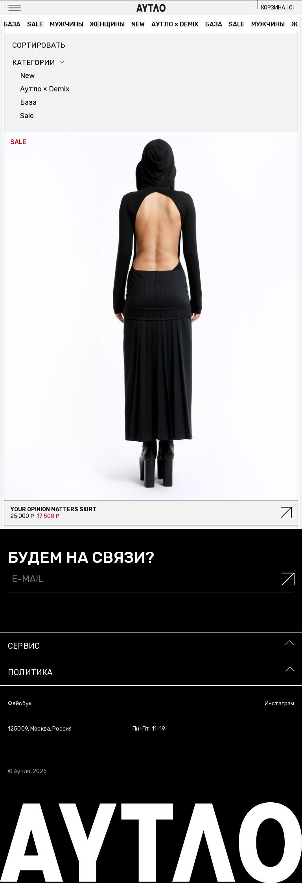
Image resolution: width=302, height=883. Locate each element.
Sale (37, 24)
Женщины (109, 24)
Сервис (24, 646)
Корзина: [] (278, 7)
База (14, 24)
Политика (30, 672)
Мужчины (68, 24)
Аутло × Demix (177, 24)
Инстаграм (279, 703)
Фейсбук (19, 703)
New (140, 24)
